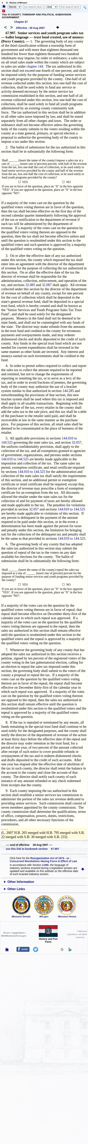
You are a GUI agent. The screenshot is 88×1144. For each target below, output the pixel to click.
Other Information (20, 882)
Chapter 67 (21, 21)
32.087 (47, 285)
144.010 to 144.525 (14, 459)
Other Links (16, 889)
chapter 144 (35, 66)
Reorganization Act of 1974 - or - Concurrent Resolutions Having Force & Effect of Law (43, 860)
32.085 (30, 285)
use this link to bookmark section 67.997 (32, 848)
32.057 (76, 442)
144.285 (68, 391)
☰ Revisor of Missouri (15, 3)
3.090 (45, 864)
